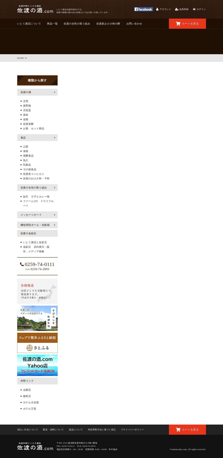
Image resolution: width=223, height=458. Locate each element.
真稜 (25, 114)
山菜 (25, 146)
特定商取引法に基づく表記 (102, 429)
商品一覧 (52, 23)
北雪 (25, 101)
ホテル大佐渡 (31, 402)
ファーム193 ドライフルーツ (38, 203)
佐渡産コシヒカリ (33, 174)
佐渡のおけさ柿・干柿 (36, 178)
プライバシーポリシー (132, 429)
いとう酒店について (29, 23)
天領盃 (27, 110)
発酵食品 (28, 155)
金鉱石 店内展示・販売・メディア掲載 (36, 249)
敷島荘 (27, 396)
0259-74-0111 (37, 264)
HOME (20, 58)
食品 (23, 137)
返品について (76, 429)
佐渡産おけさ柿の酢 (108, 23)
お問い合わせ (134, 23)
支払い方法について (27, 429)
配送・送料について (53, 429)
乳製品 (27, 164)
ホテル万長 (29, 408)
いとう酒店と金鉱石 (35, 242)
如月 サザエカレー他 (36, 196)
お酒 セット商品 (33, 128)
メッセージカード (31, 214)
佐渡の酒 (26, 92)
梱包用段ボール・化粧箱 (35, 225)
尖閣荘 (27, 390)
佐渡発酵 (28, 124)
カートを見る (187, 24)
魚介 (25, 160)
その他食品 (29, 169)
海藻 (25, 151)
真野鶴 (27, 105)
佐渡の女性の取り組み (77, 23)
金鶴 (25, 119)
